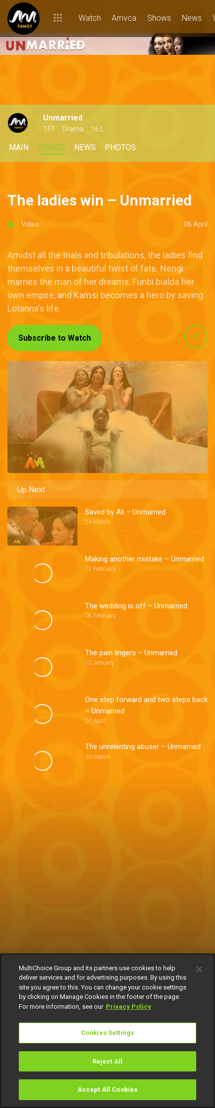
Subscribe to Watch (54, 338)
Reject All (107, 1061)
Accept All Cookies (107, 1089)
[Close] (199, 969)
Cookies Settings (107, 1032)
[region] (107, 1030)
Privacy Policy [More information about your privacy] (128, 1006)
